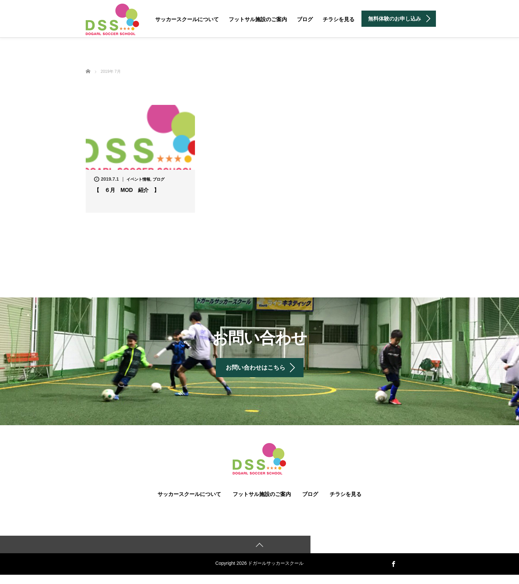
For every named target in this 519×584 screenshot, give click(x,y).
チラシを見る (338, 19)
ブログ (305, 19)
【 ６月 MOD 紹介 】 (126, 190)
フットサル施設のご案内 (258, 19)
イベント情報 (138, 179)
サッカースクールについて (187, 19)
